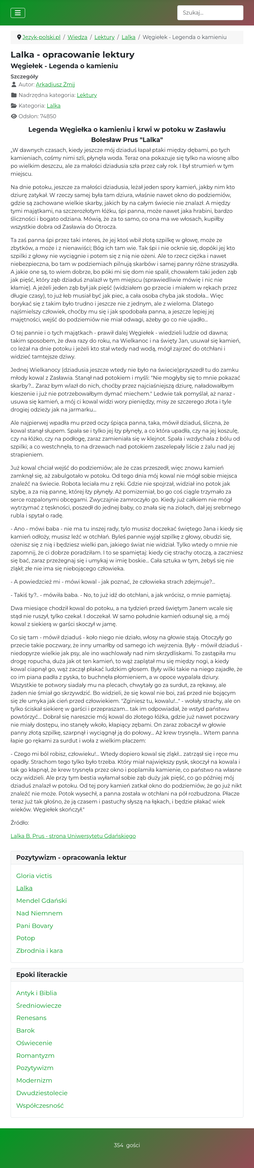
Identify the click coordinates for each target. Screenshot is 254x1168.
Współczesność (40, 1105)
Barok (25, 1030)
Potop (25, 938)
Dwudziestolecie (41, 1093)
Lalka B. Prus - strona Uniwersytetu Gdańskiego (73, 836)
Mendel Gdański (41, 900)
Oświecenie (34, 1043)
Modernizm (34, 1080)
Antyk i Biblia (36, 993)
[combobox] (210, 12)
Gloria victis (34, 876)
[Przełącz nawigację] (18, 13)
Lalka (54, 106)
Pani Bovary (34, 926)
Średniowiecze (39, 1005)
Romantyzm (35, 1055)
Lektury (87, 95)
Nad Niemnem (39, 913)
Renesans (31, 1018)
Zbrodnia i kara (39, 950)
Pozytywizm (35, 1068)
